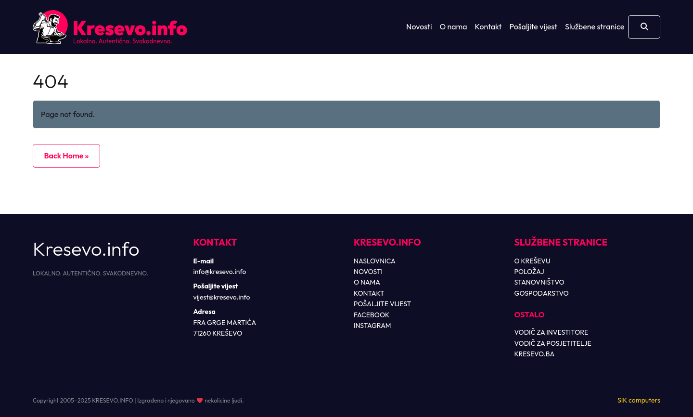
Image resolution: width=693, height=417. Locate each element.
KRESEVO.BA (534, 354)
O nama (453, 26)
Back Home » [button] (66, 155)
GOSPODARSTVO (541, 293)
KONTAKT (369, 293)
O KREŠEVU (532, 261)
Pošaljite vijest (533, 26)
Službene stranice (594, 26)
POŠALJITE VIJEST (382, 304)
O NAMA (367, 282)
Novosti (419, 26)
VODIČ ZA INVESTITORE (551, 332)
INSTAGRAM (372, 325)
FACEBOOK (371, 315)
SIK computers (638, 400)
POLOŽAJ (529, 271)
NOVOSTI (368, 271)
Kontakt (488, 26)
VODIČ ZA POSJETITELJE (552, 343)
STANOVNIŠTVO (539, 282)
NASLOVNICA (375, 261)
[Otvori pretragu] (644, 27)
